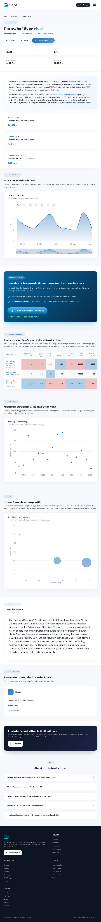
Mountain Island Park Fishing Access (21, 700)
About (6, 893)
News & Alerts (57, 868)
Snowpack (55, 839)
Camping (7, 875)
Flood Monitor (57, 875)
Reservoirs (56, 846)
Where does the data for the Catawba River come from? (31, 777)
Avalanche (55, 852)
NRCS (88, 917)
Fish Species (56, 871)
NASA (92, 917)
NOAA (83, 917)
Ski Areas (7, 865)
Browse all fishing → (15, 711)
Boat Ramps (8, 878)
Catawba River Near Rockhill (11, 373)
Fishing (6, 871)
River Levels (14, 16)
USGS (79, 917)
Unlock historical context (27, 310)
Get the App (83, 5)
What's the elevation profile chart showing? (26, 806)
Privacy (6, 902)
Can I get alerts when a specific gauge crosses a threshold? (33, 815)
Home (5, 16)
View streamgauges (43, 40)
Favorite (10, 40)
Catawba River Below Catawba (63, 95)
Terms (6, 899)
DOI (96, 917)
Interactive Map (57, 865)
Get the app (15, 743)
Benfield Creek (13, 705)
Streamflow (56, 843)
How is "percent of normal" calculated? (24, 787)
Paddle (6, 868)
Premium (7, 896)
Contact (6, 906)
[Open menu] (94, 5)
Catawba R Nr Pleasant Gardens (78, 103)
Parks (6, 881)
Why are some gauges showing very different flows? (30, 796)
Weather (55, 878)
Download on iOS (13, 852)
